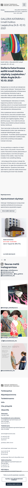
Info (2, 402)
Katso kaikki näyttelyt (8, 211)
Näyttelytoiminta (9, 11)
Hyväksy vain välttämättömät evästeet (14, 479)
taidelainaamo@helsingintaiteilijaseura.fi (13, 427)
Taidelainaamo (7, 399)
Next (4, 259)
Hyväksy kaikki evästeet (14, 484)
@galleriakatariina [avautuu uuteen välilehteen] (7, 274)
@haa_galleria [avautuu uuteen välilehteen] (18, 274)
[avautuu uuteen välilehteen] (2, 341)
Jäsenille (5, 410)
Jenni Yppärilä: (12, 244)
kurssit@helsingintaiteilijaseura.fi (11, 419)
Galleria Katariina (8, 239)
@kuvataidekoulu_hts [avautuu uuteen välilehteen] (8, 275)
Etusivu (2, 10)
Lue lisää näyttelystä (9, 254)
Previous (2, 259)
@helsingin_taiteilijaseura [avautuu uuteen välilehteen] (9, 270)
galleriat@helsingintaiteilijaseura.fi (11, 461)
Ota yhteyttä (6, 406)
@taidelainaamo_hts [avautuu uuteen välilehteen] (7, 272)
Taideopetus (6, 391)
